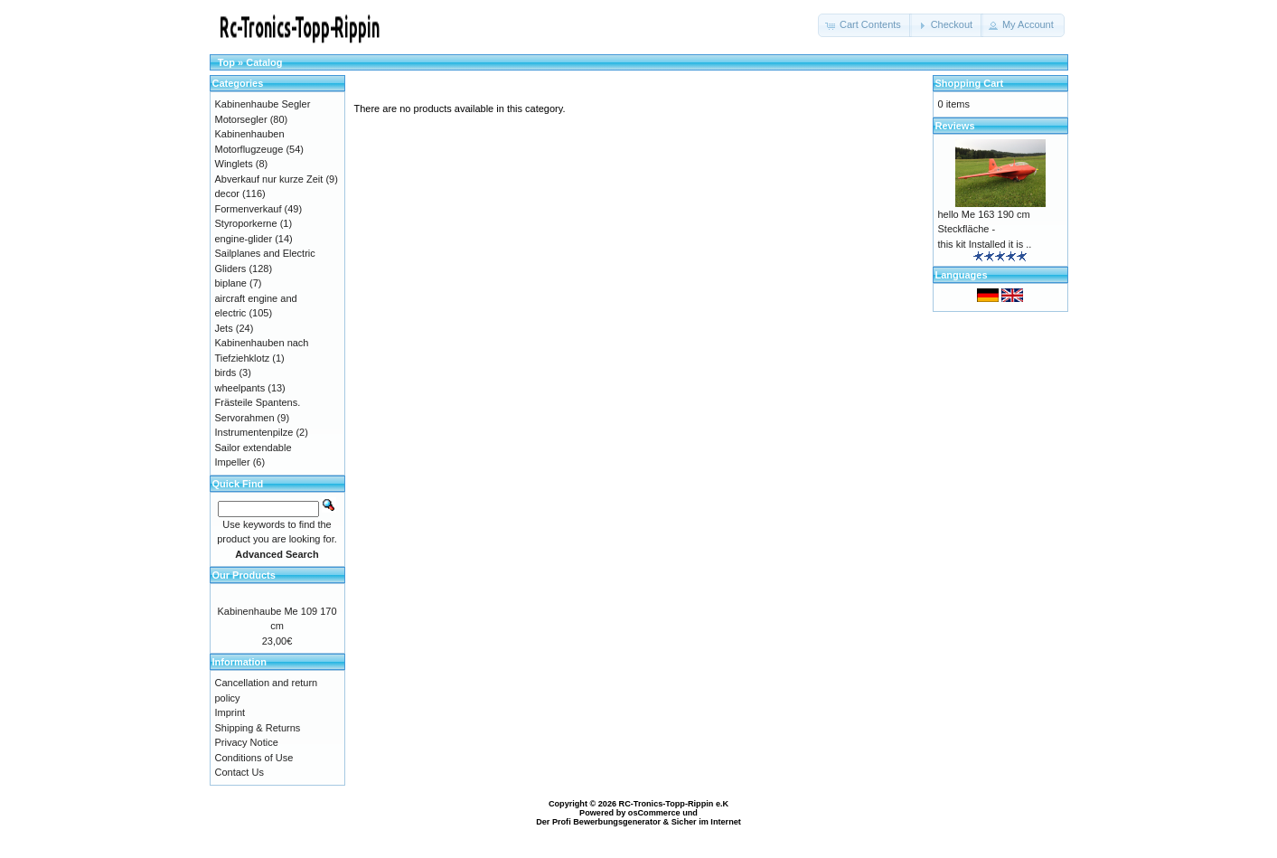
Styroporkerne (246, 223)
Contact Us (239, 772)
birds (226, 372)
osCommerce (654, 812)
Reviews (955, 125)
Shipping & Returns (258, 727)
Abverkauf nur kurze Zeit (269, 179)
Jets (224, 328)
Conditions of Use (254, 757)
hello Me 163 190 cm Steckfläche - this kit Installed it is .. (985, 229)
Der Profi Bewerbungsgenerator (598, 821)
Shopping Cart (969, 83)
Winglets (234, 163)
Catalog (264, 62)
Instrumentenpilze (254, 432)
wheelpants (240, 387)
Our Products (244, 575)
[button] (865, 25)
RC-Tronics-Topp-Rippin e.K (674, 803)
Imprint (230, 712)
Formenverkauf (248, 208)
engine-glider (244, 238)
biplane (231, 283)
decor (227, 193)
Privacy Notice (246, 742)
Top (226, 62)
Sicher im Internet (706, 821)
